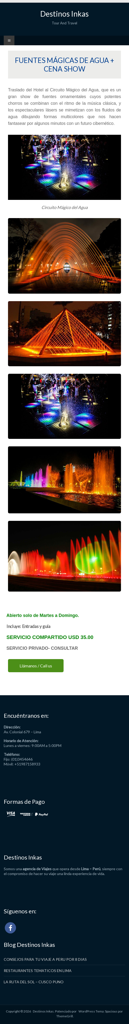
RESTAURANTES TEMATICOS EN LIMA (38, 970)
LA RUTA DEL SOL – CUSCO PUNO (34, 982)
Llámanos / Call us (35, 665)
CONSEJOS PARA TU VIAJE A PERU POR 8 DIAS (45, 959)
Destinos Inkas (64, 13)
